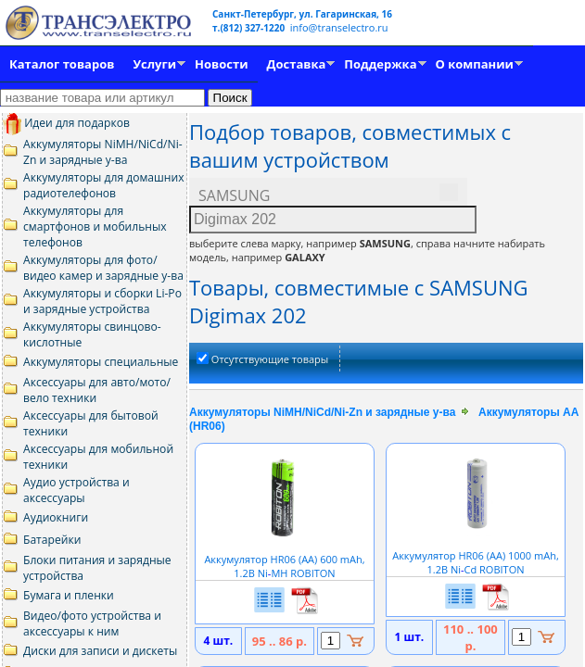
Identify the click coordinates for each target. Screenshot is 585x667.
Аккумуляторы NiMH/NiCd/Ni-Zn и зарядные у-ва (103, 152)
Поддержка (380, 64)
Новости (221, 64)
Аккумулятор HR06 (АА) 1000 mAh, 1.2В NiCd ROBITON (475, 555)
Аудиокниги (55, 517)
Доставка (296, 64)
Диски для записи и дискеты (100, 651)
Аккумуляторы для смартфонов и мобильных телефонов (95, 226)
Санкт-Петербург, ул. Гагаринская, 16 (302, 13)
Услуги (154, 64)
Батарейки (52, 539)
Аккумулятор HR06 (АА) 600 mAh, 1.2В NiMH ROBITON (284, 559)
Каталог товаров (61, 64)
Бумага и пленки (68, 595)
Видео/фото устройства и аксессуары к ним (92, 623)
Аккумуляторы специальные (100, 362)
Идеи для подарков (66, 123)
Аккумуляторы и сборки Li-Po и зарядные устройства (102, 301)
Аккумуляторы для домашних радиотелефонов (103, 185)
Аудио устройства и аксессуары (76, 490)
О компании (475, 64)
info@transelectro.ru (339, 27)
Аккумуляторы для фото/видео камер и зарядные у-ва (103, 267)
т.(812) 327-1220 (249, 27)
